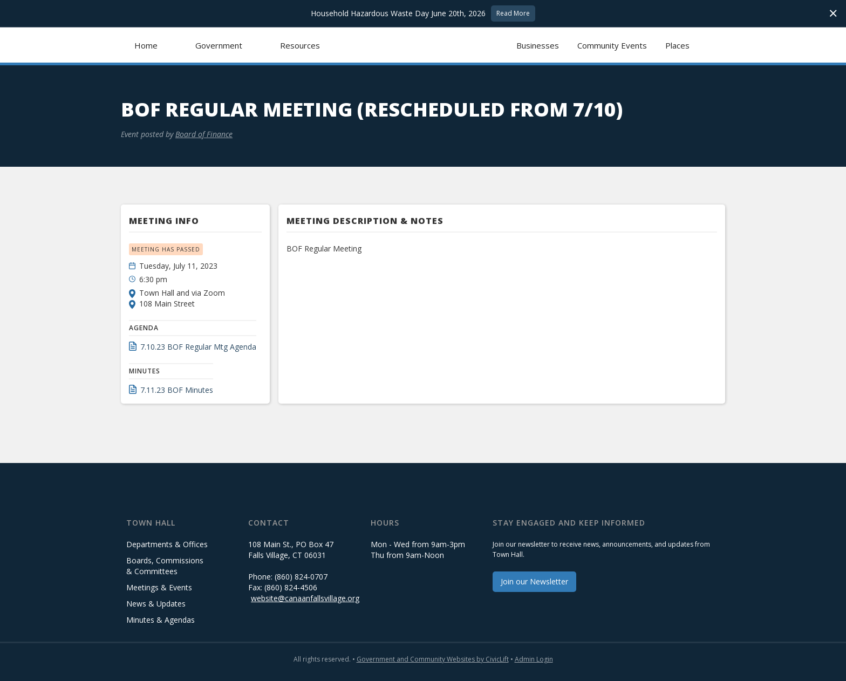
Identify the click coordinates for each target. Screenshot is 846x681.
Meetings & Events (159, 587)
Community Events (612, 45)
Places (677, 45)
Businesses (537, 45)
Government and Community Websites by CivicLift (433, 659)
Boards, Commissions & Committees (164, 565)
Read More (513, 13)
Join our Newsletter (534, 581)
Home (146, 45)
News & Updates (156, 603)
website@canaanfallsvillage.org (305, 598)
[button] (219, 45)
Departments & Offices (167, 544)
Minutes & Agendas (160, 620)
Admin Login (534, 659)
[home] (423, 45)
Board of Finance (204, 134)
